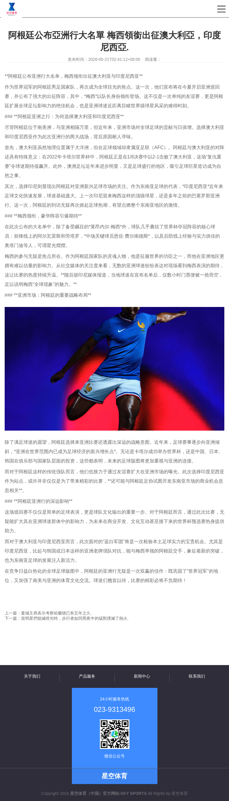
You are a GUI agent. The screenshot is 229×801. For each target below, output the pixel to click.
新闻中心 (142, 676)
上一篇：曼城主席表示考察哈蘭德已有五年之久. (48, 613)
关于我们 (32, 676)
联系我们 (197, 676)
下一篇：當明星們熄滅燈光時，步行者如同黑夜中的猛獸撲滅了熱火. (67, 618)
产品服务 (87, 676)
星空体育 (179, 793)
